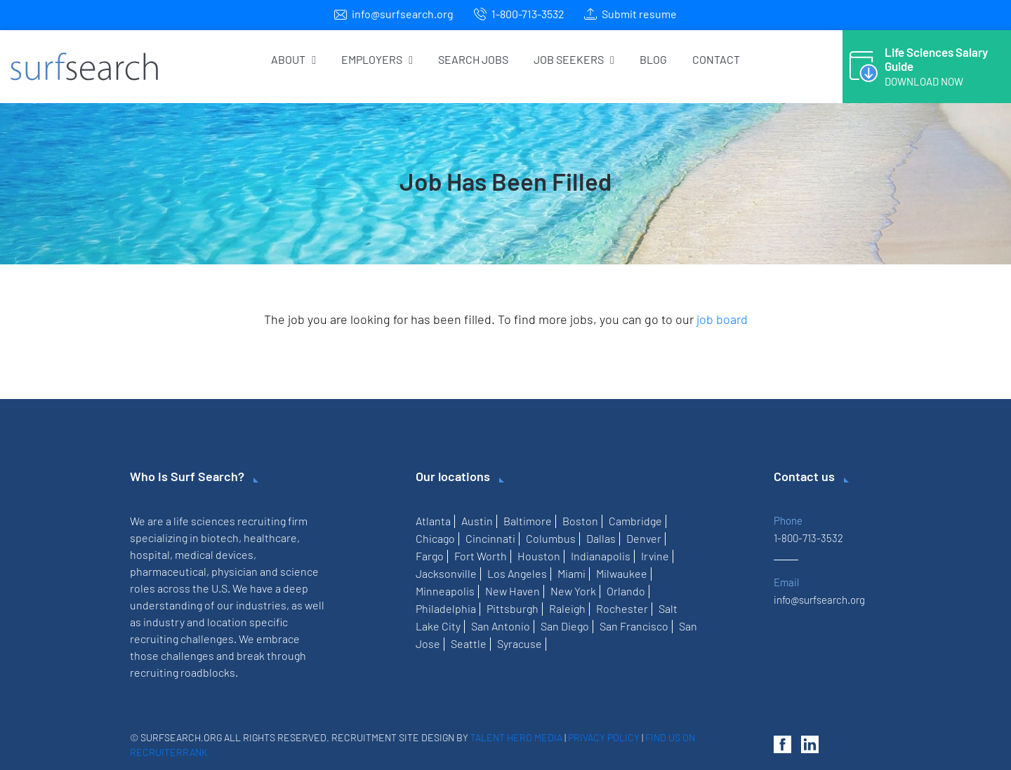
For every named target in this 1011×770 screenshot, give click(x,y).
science (299, 571)
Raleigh (567, 608)
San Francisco (634, 626)
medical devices (214, 554)
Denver (643, 538)
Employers (377, 59)
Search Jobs (473, 59)
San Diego (565, 626)
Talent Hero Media (516, 737)
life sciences (204, 520)
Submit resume (639, 13)
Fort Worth (480, 555)
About (293, 59)
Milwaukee (621, 573)
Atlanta (433, 520)
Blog (653, 59)
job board (722, 319)
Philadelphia (446, 608)
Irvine (655, 555)
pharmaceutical (168, 571)
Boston (580, 520)
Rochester (622, 608)
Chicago (435, 538)
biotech (220, 537)
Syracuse (519, 643)
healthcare (270, 537)
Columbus (551, 538)
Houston (538, 555)
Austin (477, 520)
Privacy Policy (604, 737)
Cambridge (635, 520)
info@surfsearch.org (403, 13)
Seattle (469, 643)
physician (234, 571)
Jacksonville (446, 573)
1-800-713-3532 (527, 13)
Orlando (626, 590)
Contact (716, 59)
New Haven (512, 590)
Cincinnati (490, 538)
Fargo (430, 555)
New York (573, 590)
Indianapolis (600, 555)
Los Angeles (517, 573)
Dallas (601, 538)
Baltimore (527, 520)
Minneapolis (445, 590)
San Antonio (500, 626)
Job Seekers (574, 59)
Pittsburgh (512, 608)
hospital (150, 554)
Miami (571, 573)
